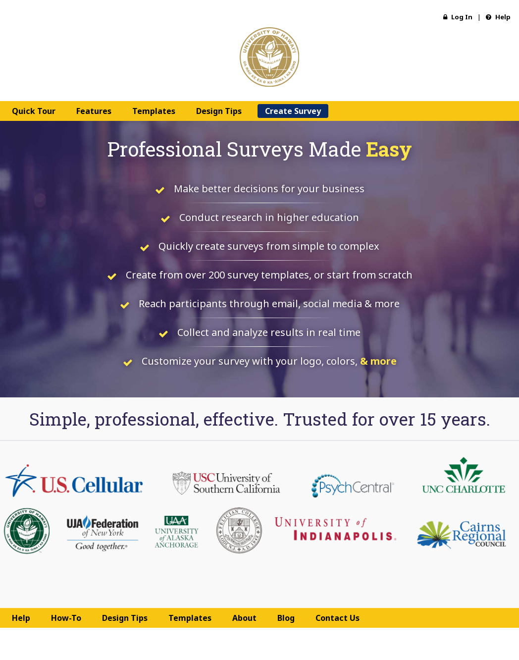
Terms (245, 638)
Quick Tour (33, 111)
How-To (66, 617)
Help (498, 16)
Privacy (272, 638)
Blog (286, 617)
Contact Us (337, 617)
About (244, 617)
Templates (153, 111)
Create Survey (293, 111)
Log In (457, 16)
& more (378, 361)
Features (93, 111)
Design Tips (219, 111)
